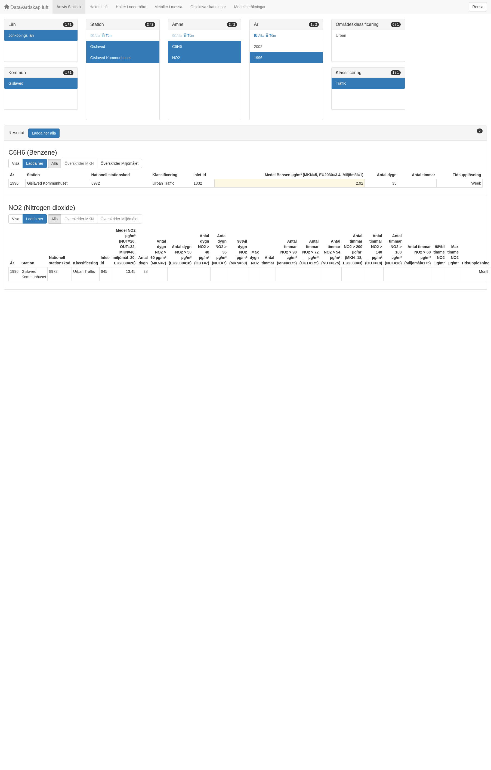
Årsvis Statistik (69, 7)
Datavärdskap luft (26, 7)
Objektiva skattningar (208, 7)
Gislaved (15, 83)
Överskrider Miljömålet (119, 163)
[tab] (245, 133)
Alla (259, 36)
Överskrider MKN (79, 163)
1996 (258, 58)
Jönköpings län (21, 35)
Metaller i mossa (168, 7)
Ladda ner (34, 163)
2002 (258, 46)
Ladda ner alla (44, 133)
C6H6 (177, 46)
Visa (15, 163)
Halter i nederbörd (131, 7)
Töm (106, 36)
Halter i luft (98, 7)
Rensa (478, 7)
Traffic (341, 83)
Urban (341, 35)
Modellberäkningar (249, 7)
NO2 (176, 58)
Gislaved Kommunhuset (110, 58)
